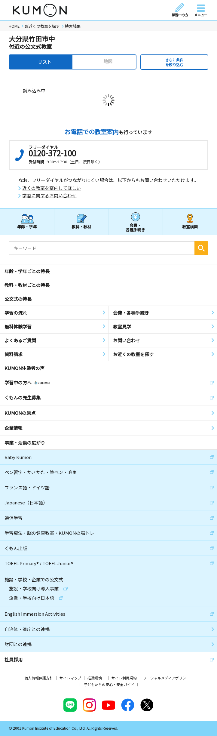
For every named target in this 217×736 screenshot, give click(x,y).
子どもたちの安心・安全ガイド (109, 684)
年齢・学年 (27, 226)
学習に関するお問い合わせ (49, 195)
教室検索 (190, 226)
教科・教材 (81, 226)
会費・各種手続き (135, 227)
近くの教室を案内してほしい (51, 188)
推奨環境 (94, 677)
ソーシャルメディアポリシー (166, 677)
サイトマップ (70, 677)
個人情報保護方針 (38, 677)
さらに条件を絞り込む (174, 62)
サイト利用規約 (124, 677)
